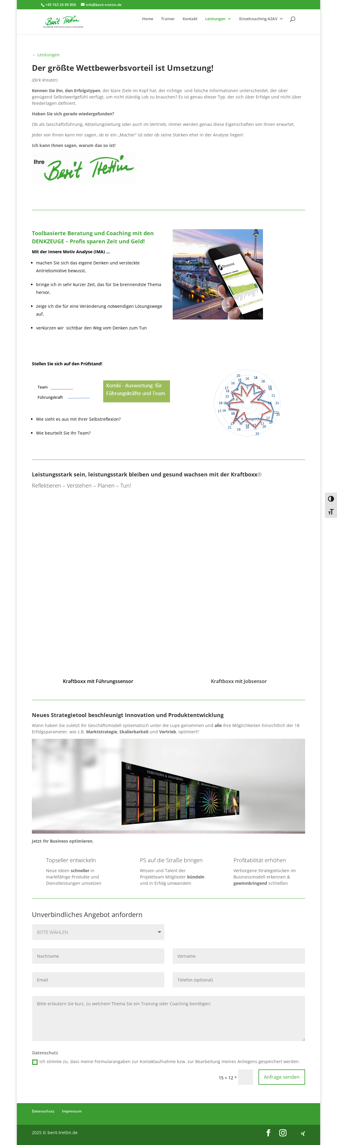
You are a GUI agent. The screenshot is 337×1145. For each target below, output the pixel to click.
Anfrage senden (282, 1077)
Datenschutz (43, 1111)
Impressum (72, 1111)
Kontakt (190, 19)
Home (147, 19)
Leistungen (215, 19)
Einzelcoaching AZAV (258, 19)
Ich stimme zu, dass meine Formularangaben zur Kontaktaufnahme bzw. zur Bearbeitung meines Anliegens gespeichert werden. (166, 1062)
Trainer (168, 19)
